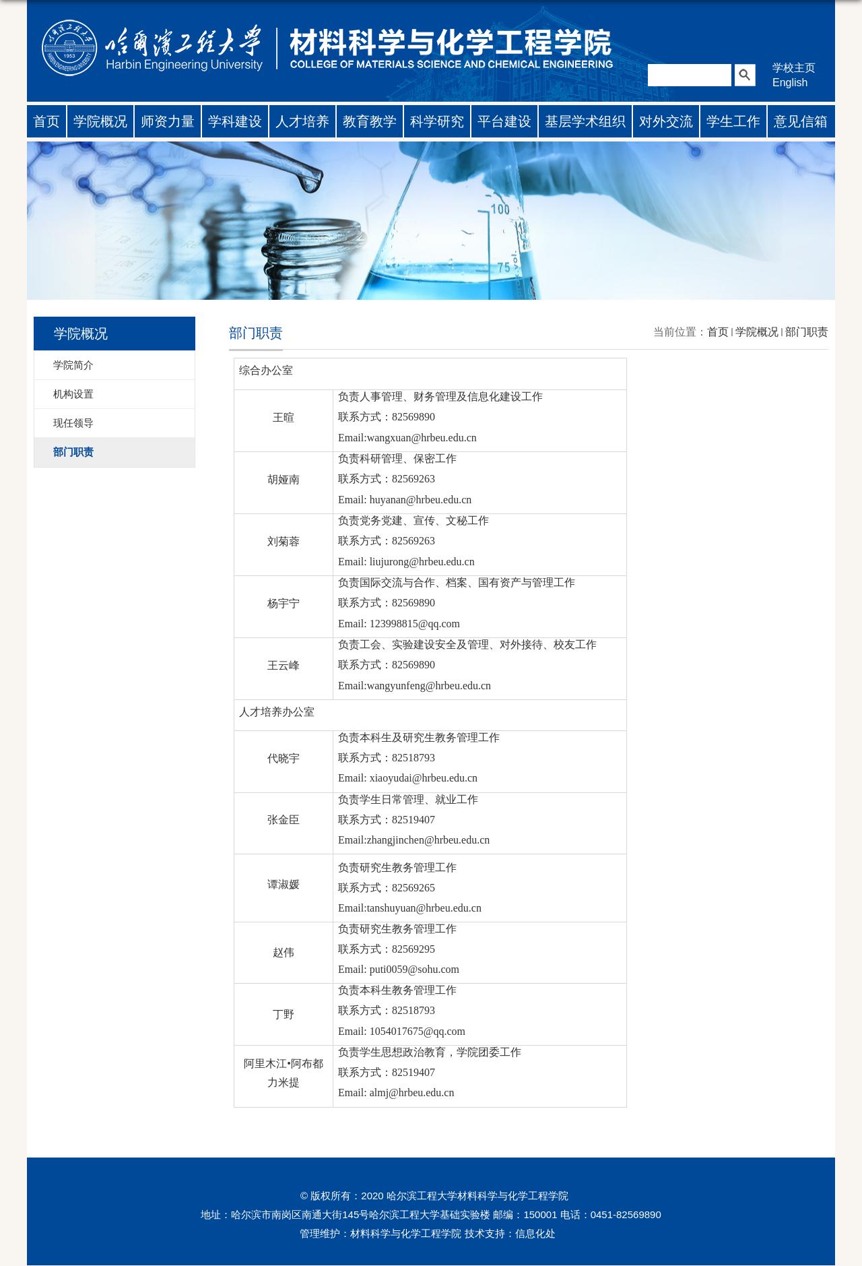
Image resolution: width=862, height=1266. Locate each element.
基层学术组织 (585, 121)
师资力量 (168, 121)
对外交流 (666, 121)
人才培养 (302, 121)
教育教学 (370, 121)
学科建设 (235, 121)
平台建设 (504, 121)
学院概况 (100, 121)
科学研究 (437, 121)
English (789, 82)
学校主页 (794, 67)
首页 (46, 121)
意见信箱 (801, 121)
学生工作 (733, 121)
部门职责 (806, 332)
